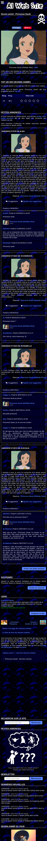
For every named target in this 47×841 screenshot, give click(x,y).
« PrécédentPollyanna (14, 623)
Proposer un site (37, 613)
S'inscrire (36, 778)
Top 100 (18, 91)
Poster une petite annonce (34, 569)
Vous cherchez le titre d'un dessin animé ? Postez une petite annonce (23, 750)
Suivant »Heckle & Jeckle (31, 623)
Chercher (36, 723)
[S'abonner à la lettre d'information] (16, 778)
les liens (23, 647)
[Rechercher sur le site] (17, 722)
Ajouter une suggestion (31, 201)
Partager (16, 28)
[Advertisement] (23, 691)
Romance (4, 75)
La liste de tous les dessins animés (16, 632)
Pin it (27, 28)
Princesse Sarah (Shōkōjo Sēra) (33, 196)
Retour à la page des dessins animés (17, 628)
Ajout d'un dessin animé (19, 789)
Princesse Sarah (7, 600)
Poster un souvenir (36, 588)
